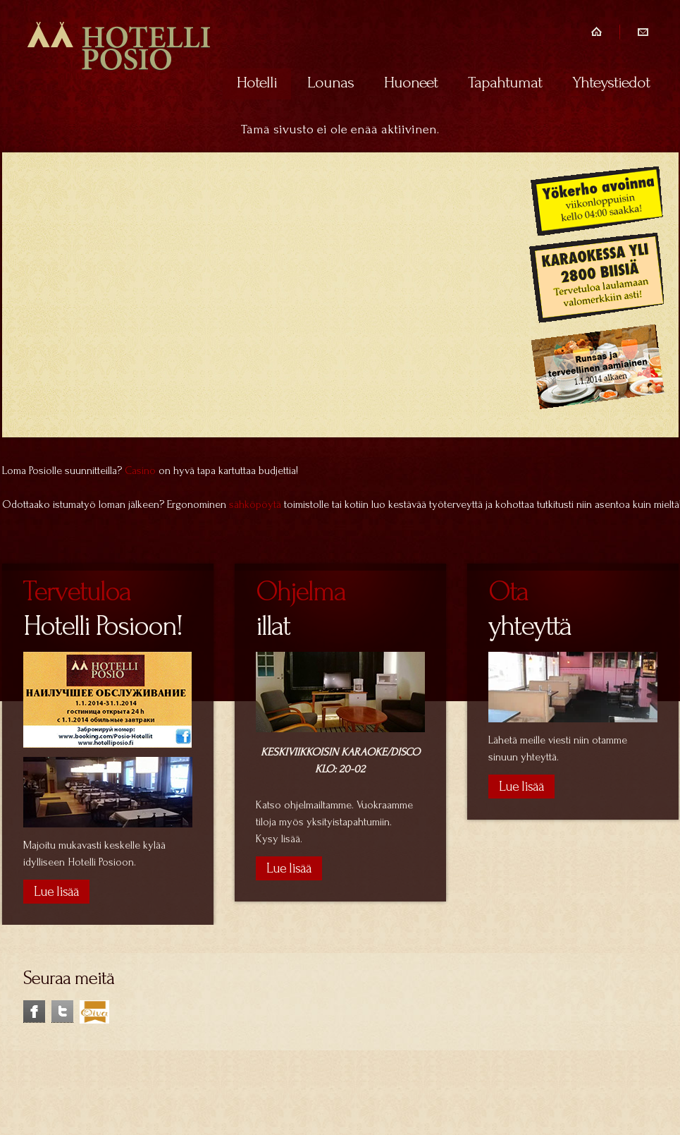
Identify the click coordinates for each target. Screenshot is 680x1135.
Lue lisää (288, 868)
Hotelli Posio (118, 55)
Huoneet (411, 82)
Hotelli (257, 82)
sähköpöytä (255, 504)
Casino (140, 470)
